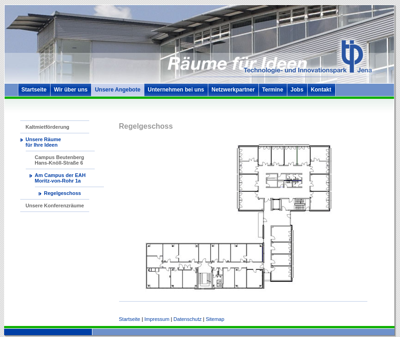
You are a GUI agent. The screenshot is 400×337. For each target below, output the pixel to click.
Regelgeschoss (62, 193)
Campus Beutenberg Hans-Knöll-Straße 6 (60, 160)
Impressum (156, 319)
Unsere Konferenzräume (55, 205)
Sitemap (215, 319)
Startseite (34, 89)
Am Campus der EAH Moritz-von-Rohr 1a (60, 177)
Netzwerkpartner (233, 89)
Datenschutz (187, 319)
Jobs (297, 89)
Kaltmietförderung (47, 127)
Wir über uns (70, 89)
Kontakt (321, 89)
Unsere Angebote (117, 89)
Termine (272, 89)
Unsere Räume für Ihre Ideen (43, 142)
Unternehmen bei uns (176, 89)
